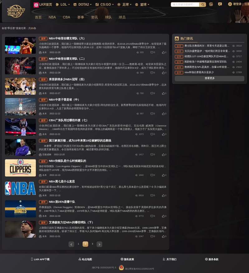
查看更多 (210, 78)
